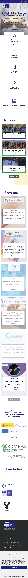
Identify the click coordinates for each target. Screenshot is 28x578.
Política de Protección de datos (15, 576)
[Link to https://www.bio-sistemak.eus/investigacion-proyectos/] (14, 76)
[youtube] (8, 1)
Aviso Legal (22, 576)
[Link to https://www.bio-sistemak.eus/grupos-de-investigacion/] (14, 60)
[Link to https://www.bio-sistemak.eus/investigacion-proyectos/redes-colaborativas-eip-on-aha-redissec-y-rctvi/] (14, 91)
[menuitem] (21, 1)
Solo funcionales (14, 570)
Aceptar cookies (14, 567)
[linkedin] (6, 1)
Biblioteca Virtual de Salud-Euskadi (14, 105)
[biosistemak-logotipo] (5, 4)
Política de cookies (7, 576)
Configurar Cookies (14, 573)
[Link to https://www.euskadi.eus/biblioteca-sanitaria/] (14, 107)
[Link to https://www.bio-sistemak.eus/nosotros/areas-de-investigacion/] (13, 44)
